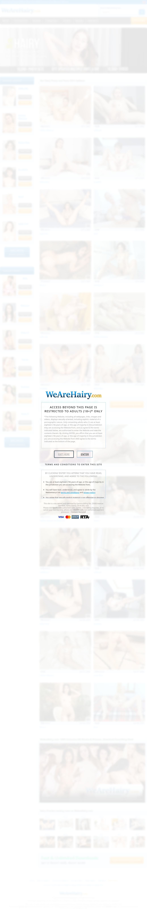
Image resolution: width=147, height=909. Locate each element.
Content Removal (78, 512)
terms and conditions (70, 492)
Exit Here (64, 454)
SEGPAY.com (78, 510)
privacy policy (89, 492)
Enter (85, 454)
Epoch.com (57, 508)
